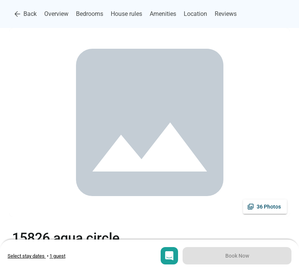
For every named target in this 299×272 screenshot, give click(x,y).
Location (195, 13)
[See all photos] (265, 206)
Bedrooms (89, 13)
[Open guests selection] (57, 256)
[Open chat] (169, 255)
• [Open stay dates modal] (29, 256)
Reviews (226, 13)
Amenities (163, 13)
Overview (56, 13)
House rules (126, 13)
